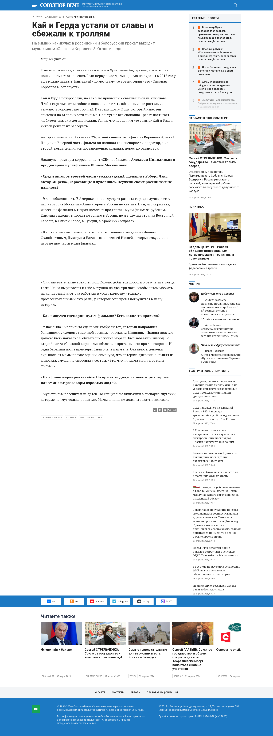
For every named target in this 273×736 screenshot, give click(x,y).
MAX (166, 601)
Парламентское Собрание (208, 118)
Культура (37, 17)
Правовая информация (162, 692)
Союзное (178, 676)
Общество (222, 676)
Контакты (117, 692)
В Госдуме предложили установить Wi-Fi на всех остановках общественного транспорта (216, 570)
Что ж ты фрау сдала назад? (220, 345)
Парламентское (94, 676)
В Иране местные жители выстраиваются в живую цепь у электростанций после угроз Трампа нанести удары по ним (214, 436)
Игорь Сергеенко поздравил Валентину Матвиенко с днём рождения (217, 71)
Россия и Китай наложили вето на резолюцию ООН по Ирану (215, 474)
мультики (71, 418)
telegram (120, 601)
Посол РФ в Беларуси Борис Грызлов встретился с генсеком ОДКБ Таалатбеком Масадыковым (216, 551)
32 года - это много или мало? (220, 319)
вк (51, 601)
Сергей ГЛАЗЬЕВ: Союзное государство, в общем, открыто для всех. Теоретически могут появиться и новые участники (192, 659)
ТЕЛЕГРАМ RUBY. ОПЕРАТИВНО (209, 370)
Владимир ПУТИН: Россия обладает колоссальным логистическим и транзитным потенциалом (211, 252)
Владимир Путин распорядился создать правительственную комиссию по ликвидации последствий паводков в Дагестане (216, 34)
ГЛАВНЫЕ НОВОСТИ (205, 18)
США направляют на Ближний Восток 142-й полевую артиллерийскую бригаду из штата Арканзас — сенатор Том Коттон (216, 413)
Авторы (136, 692)
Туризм (133, 676)
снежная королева (52, 418)
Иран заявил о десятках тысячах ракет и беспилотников (214, 587)
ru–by (143, 601)
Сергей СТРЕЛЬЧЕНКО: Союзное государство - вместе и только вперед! (213, 162)
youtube (97, 601)
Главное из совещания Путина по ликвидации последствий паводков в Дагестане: (215, 457)
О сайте (100, 692)
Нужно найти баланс (56, 649)
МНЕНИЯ (194, 284)
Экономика (48, 676)
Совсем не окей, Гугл (232, 649)
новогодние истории (91, 418)
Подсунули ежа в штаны (217, 293)
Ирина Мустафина (84, 16)
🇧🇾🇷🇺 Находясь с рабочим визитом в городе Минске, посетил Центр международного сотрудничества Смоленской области (216, 492)
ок (74, 601)
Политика (196, 206)
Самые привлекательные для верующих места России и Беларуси (147, 653)
